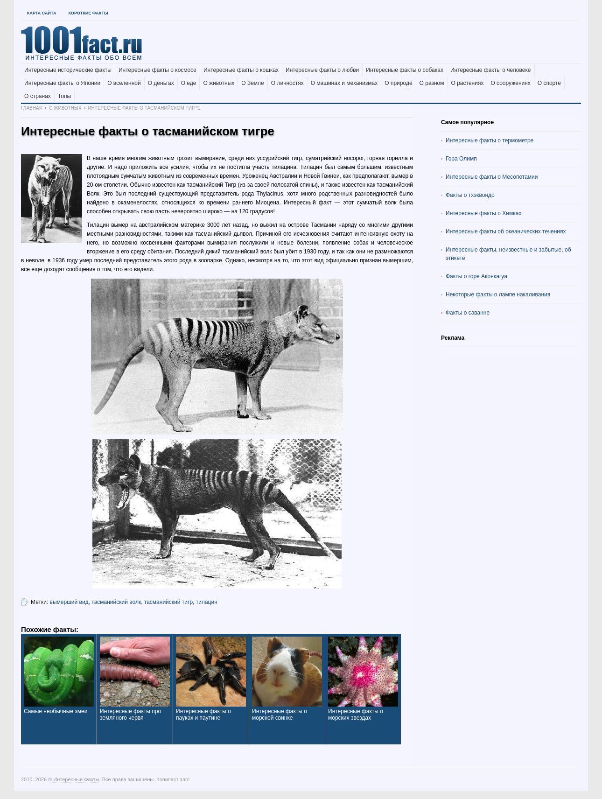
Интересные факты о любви (322, 70)
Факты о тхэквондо (470, 195)
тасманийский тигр (168, 602)
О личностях (287, 83)
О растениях (467, 83)
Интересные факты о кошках (241, 70)
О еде (188, 83)
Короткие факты (88, 13)
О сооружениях (510, 83)
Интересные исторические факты (68, 70)
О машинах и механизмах (344, 83)
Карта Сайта (41, 13)
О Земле (252, 83)
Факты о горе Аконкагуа (476, 276)
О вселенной (124, 83)
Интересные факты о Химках (483, 213)
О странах (37, 96)
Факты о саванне (468, 312)
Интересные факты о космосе (157, 70)
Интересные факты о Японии (62, 83)
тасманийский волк (116, 602)
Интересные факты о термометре (489, 140)
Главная (31, 108)
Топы (64, 96)
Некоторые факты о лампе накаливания (498, 294)
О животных (218, 83)
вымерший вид (69, 602)
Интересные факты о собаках (404, 70)
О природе (398, 83)
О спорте (549, 83)
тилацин (206, 602)
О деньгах (161, 83)
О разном (432, 83)
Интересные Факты (76, 779)
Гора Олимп (461, 158)
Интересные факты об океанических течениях (506, 231)
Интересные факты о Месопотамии (492, 177)
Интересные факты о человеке (490, 70)
